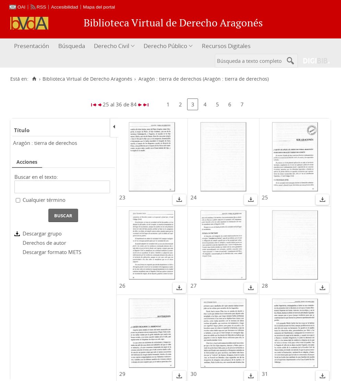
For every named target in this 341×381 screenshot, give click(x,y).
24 (194, 197)
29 (122, 373)
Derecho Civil (111, 46)
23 (122, 197)
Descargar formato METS (52, 252)
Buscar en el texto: (36, 176)
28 (265, 285)
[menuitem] (32, 46)
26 (122, 285)
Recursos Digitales (226, 46)
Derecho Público (165, 46)
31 (265, 373)
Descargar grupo (42, 233)
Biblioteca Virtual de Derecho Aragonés (87, 79)
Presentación (31, 46)
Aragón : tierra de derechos (45, 142)
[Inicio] (34, 79)
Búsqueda (71, 46)
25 (265, 197)
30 (194, 373)
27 (194, 285)
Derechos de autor (44, 242)
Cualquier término (44, 199)
